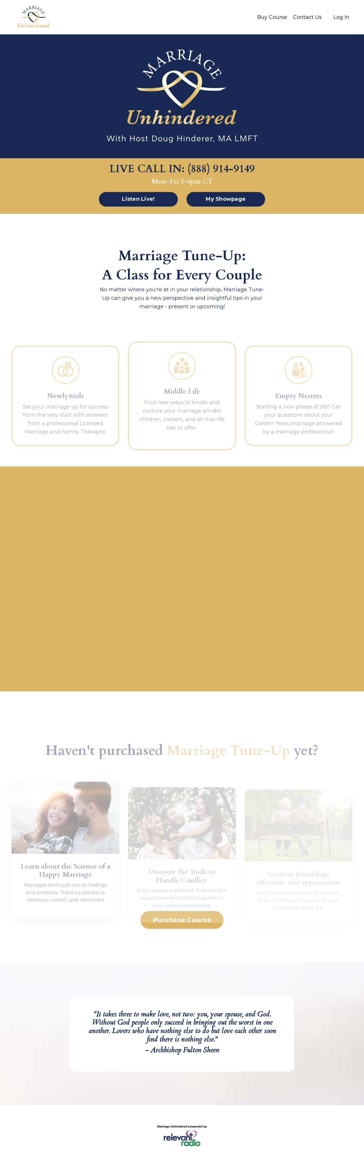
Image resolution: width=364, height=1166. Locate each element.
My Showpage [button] (226, 199)
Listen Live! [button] (138, 199)
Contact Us (307, 17)
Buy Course (272, 17)
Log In (341, 17)
